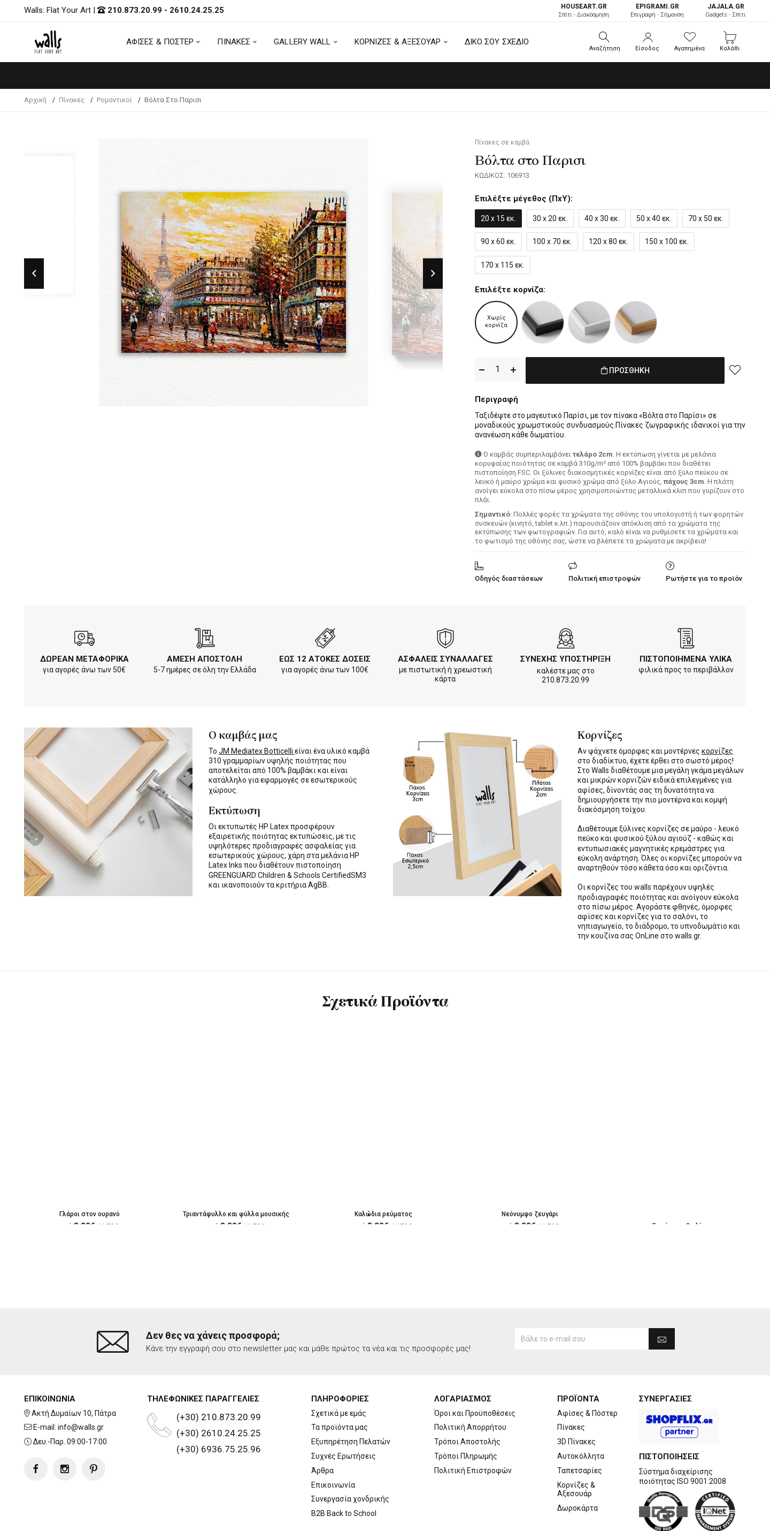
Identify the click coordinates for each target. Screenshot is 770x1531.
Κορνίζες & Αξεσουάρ (576, 1446)
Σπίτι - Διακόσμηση (583, 10)
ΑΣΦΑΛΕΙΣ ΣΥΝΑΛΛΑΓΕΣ (445, 657)
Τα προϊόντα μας (339, 1384)
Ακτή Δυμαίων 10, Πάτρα (74, 1370)
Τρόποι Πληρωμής (465, 1413)
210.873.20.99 (134, 10)
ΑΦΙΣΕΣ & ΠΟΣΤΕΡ (160, 42)
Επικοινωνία (333, 1441)
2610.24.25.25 (197, 10)
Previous (34, 273)
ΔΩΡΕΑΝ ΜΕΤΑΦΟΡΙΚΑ (84, 657)
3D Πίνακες (576, 1398)
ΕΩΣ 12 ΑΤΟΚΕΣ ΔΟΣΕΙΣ (325, 657)
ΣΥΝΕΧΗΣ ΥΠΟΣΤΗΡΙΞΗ (565, 657)
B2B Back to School (343, 1470)
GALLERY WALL (302, 42)
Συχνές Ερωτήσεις (343, 1413)
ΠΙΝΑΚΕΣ (233, 42)
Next (433, 273)
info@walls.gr (81, 1384)
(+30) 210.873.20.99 (218, 1373)
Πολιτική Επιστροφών (473, 1427)
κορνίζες (717, 749)
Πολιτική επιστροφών (604, 576)
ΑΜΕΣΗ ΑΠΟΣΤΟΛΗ (204, 657)
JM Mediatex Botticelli (257, 749)
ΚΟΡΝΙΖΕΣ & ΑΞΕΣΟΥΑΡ (398, 42)
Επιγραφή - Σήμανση (657, 10)
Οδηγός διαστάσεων (509, 576)
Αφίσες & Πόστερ (587, 1370)
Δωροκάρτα (577, 1465)
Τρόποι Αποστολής (467, 1398)
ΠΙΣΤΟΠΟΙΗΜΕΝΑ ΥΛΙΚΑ (686, 657)
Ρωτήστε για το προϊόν (704, 576)
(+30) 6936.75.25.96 (218, 1405)
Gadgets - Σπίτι (725, 10)
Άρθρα (322, 1427)
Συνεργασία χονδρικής (350, 1456)
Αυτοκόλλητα (580, 1413)
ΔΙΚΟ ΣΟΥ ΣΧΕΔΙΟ (497, 42)
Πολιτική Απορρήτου (470, 1384)
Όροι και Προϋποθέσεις (474, 1370)
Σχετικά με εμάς (338, 1370)
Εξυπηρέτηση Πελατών (350, 1398)
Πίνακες (571, 1384)
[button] (605, 42)
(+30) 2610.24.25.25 (218, 1389)
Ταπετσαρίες (579, 1427)
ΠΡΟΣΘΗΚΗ (625, 370)
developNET (474, 1516)
